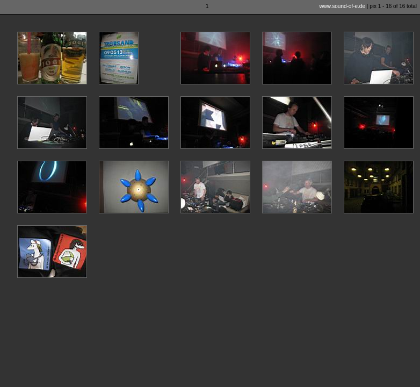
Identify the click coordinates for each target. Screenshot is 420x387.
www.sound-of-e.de (342, 6)
